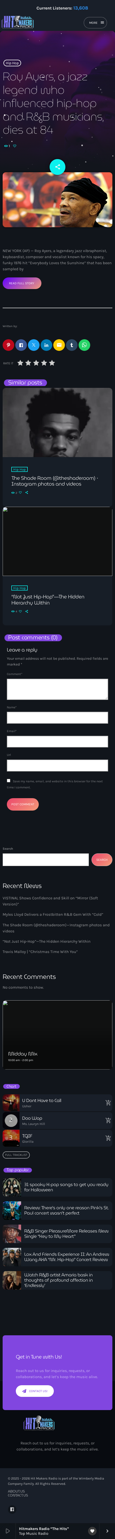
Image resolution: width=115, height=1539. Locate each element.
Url (9, 755)
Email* (12, 731)
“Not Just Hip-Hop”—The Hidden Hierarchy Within (46, 941)
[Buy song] (107, 1102)
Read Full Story (21, 283)
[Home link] (35, 23)
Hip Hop (12, 63)
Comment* (14, 674)
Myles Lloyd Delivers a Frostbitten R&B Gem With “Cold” (53, 914)
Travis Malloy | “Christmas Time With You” (40, 951)
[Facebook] (12, 1509)
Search (8, 848)
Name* (12, 707)
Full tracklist (16, 1155)
